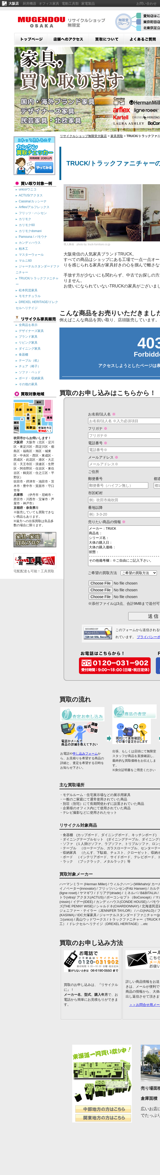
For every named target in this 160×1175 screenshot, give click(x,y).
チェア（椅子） (30, 366)
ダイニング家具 (30, 348)
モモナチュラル (30, 296)
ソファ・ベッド (30, 372)
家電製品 (88, 3)
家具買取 (116, 136)
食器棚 (23, 354)
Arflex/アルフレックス (34, 207)
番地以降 (87, 507)
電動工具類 (70, 3)
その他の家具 (28, 384)
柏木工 (23, 249)
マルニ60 (25, 260)
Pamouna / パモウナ (33, 237)
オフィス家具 (49, 3)
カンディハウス (30, 243)
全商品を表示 (28, 325)
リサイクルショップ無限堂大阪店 (83, 136)
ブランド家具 (28, 336)
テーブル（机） (30, 360)
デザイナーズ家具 (31, 331)
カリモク (25, 219)
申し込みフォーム (85, 761)
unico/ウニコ (27, 189)
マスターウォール (31, 254)
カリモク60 (27, 225)
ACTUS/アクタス (31, 195)
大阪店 (14, 3)
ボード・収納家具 (31, 378)
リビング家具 (28, 342)
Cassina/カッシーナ (33, 201)
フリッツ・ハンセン (33, 213)
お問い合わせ (146, 3)
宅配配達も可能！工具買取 (35, 569)
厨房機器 (29, 3)
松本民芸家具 (28, 290)
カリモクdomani (30, 231)
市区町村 (87, 493)
